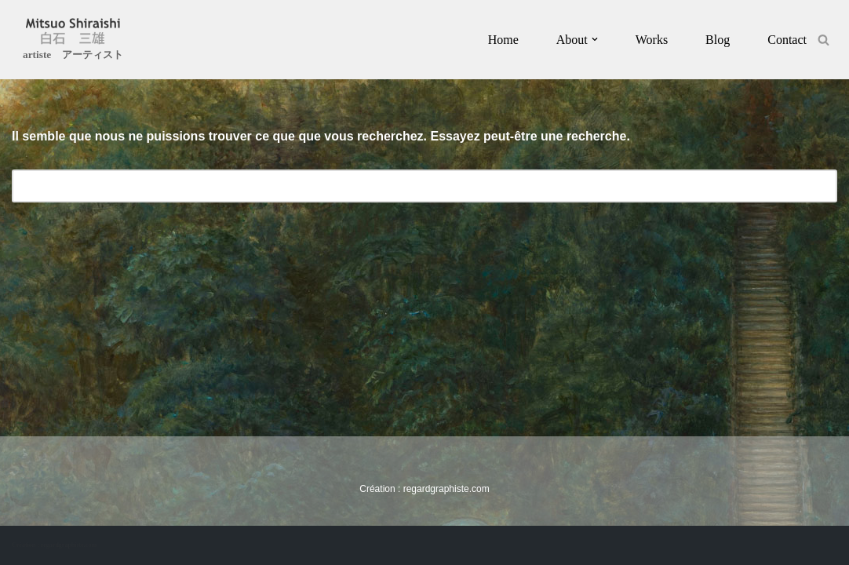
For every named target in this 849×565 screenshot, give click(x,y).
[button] (595, 39)
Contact (787, 39)
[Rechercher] (823, 40)
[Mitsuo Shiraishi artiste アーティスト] (73, 41)
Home (503, 39)
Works (652, 39)
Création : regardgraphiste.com (54, 545)
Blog (717, 39)
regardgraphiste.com (446, 488)
